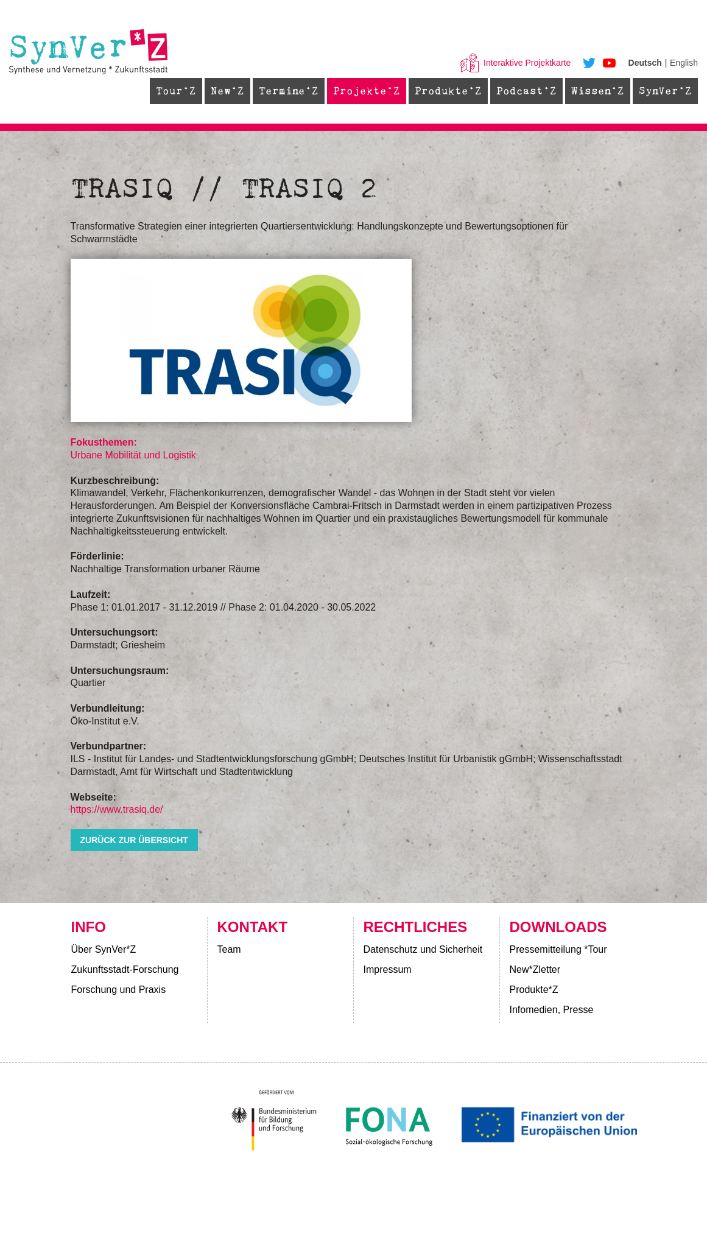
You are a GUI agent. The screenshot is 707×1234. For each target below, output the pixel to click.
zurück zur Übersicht (134, 840)
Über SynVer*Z (103, 949)
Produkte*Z (534, 989)
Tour (169, 91)
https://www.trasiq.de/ (117, 809)
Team (229, 949)
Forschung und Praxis (118, 989)
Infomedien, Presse (552, 1009)
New (221, 91)
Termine (282, 91)
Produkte (441, 91)
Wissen (591, 91)
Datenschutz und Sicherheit (423, 949)
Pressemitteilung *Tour (558, 949)
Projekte (360, 91)
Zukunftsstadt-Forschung (125, 969)
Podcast (519, 91)
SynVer (658, 91)
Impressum (388, 969)
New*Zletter (535, 969)
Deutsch (645, 63)
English (684, 63)
